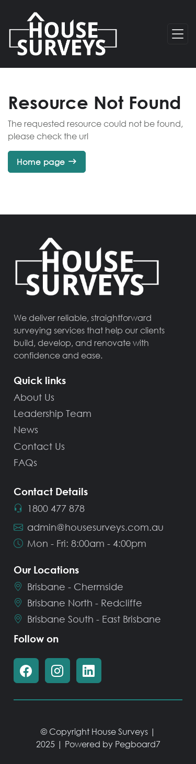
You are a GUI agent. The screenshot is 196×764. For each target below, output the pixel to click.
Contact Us (39, 445)
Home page (41, 162)
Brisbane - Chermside (68, 586)
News (26, 429)
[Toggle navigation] (177, 34)
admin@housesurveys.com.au (89, 526)
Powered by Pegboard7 (112, 743)
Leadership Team (52, 413)
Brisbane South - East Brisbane (87, 619)
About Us (34, 397)
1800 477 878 (49, 508)
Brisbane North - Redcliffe (78, 602)
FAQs (25, 462)
